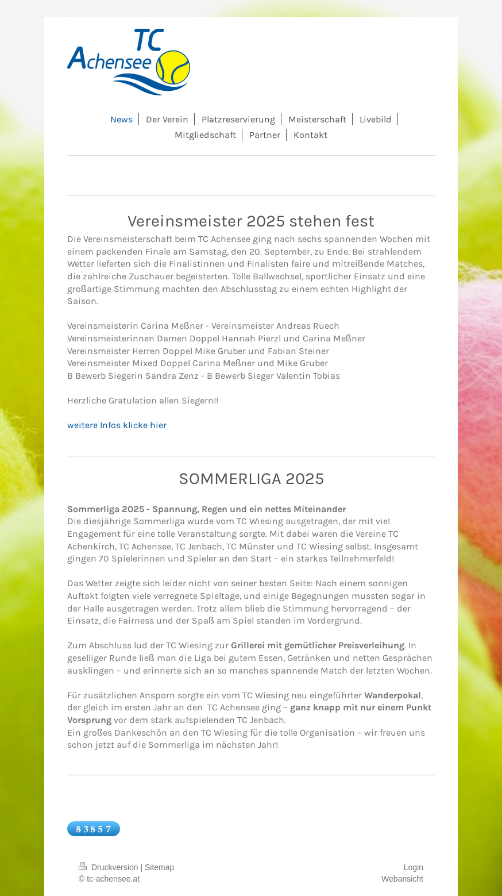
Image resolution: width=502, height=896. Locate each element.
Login (413, 867)
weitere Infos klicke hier (117, 425)
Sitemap (159, 867)
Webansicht (402, 878)
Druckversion (109, 867)
